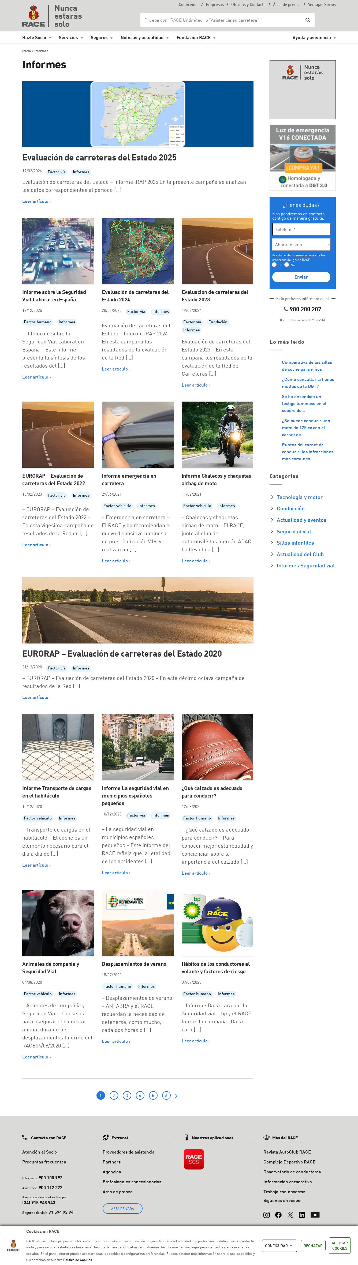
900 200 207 (305, 309)
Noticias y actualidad (142, 37)
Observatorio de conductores (292, 1171)
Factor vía (57, 172)
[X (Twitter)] (290, 1212)
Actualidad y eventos (301, 520)
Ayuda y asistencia (312, 37)
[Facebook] (278, 1212)
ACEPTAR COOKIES (340, 1246)
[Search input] (222, 20)
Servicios (68, 37)
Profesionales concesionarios (132, 1181)
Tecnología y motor (300, 497)
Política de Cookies (77, 1259)
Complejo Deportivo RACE (289, 1162)
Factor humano (37, 322)
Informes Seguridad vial (306, 565)
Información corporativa (287, 1181)
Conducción (291, 508)
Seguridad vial (294, 531)
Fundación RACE (194, 37)
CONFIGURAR (279, 1245)
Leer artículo (35, 201)
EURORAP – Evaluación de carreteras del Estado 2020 (122, 653)
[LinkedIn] (302, 1212)
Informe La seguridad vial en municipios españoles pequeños (135, 795)
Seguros (99, 37)
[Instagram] (266, 1212)
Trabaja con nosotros (284, 1191)
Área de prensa (287, 5)
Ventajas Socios (322, 5)
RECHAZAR (313, 1245)
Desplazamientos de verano (134, 963)
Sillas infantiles (295, 542)
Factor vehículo (117, 506)
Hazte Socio (34, 37)
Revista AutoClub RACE (287, 1152)
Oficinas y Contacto (248, 5)
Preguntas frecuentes (44, 1162)
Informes (81, 172)
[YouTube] (315, 1212)
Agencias (112, 1171)
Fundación (218, 322)
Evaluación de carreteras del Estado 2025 (99, 157)
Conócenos (188, 5)
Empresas (215, 5)
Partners (112, 1162)
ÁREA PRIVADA (122, 1209)
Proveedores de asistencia (129, 1152)
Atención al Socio (39, 1152)
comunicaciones (304, 255)
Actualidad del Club (300, 554)
